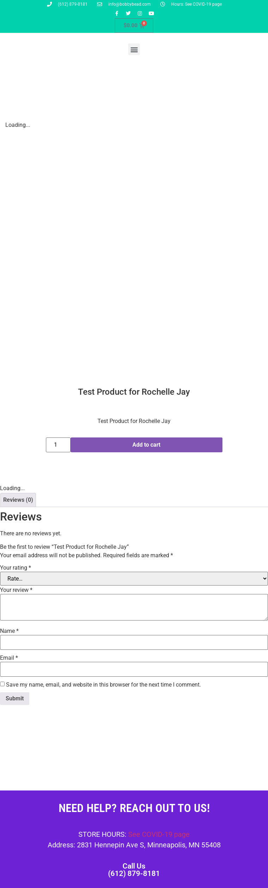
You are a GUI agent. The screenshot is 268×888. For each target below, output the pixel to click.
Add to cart (146, 444)
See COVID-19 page (159, 834)
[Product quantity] (58, 444)
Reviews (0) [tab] (18, 499)
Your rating (15, 568)
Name (9, 631)
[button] (134, 49)
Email (9, 658)
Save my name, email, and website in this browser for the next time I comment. (103, 685)
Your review (16, 590)
